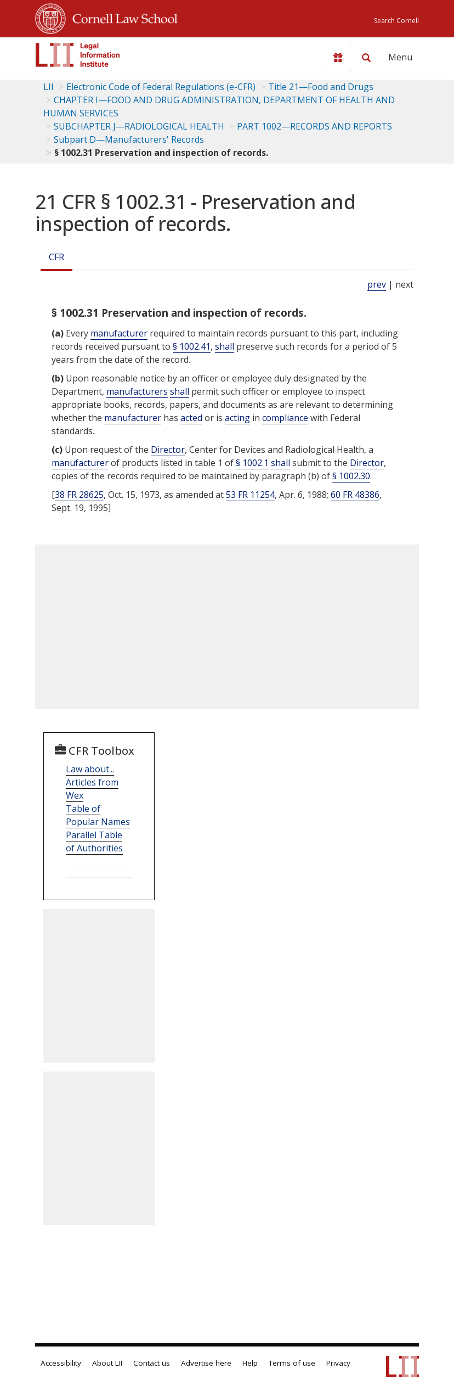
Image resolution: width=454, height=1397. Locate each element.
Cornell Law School (122, 17)
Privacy (338, 1363)
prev (376, 284)
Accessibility (61, 1363)
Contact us (151, 1363)
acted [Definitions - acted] (191, 418)
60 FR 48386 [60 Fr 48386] (355, 495)
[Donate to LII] (338, 57)
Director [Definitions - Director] (168, 450)
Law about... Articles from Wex (92, 782)
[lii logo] (78, 55)
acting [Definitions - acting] (237, 418)
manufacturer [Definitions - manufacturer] (118, 333)
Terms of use (292, 1363)
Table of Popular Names (98, 815)
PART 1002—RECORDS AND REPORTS (314, 126)
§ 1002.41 (192, 346)
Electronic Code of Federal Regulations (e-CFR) (161, 87)
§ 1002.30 (351, 476)
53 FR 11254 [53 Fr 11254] (250, 495)
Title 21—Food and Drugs (320, 87)
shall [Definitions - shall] (224, 346)
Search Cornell (396, 20)
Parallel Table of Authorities (94, 841)
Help (250, 1363)
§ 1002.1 (252, 463)
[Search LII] (366, 57)
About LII (107, 1363)
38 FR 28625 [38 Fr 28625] (79, 495)
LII (48, 87)
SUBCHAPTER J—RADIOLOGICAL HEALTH (139, 126)
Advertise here (206, 1363)
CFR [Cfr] (56, 257)
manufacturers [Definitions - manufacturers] (137, 391)
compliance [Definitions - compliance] (285, 418)
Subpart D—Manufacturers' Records (129, 139)
